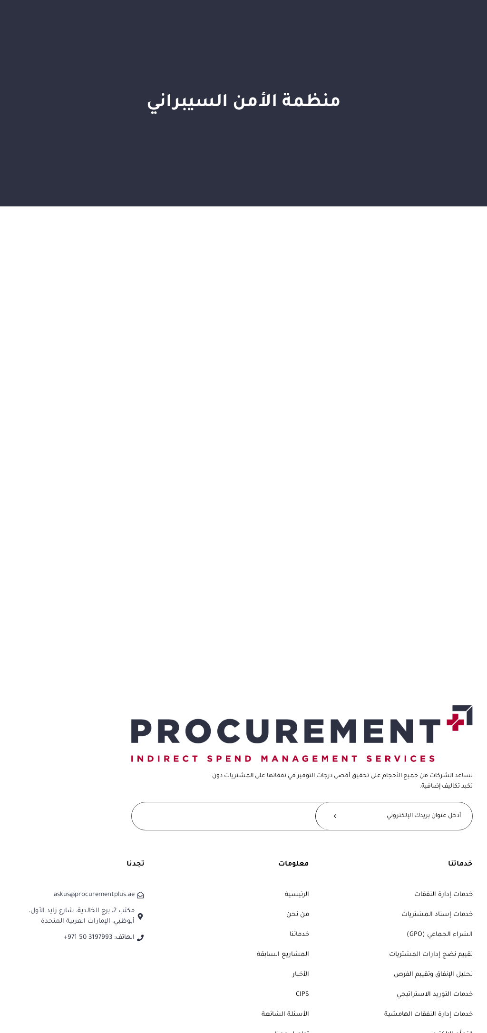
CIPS (302, 994)
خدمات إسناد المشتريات (437, 914)
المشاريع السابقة (283, 954)
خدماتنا (299, 934)
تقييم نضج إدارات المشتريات (431, 954)
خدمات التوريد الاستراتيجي (435, 994)
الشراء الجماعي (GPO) (440, 934)
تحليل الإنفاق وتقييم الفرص (433, 974)
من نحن (297, 914)
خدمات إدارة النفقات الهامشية (428, 1014)
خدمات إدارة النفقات (443, 894)
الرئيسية (297, 894)
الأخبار (300, 974)
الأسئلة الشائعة (285, 1014)
